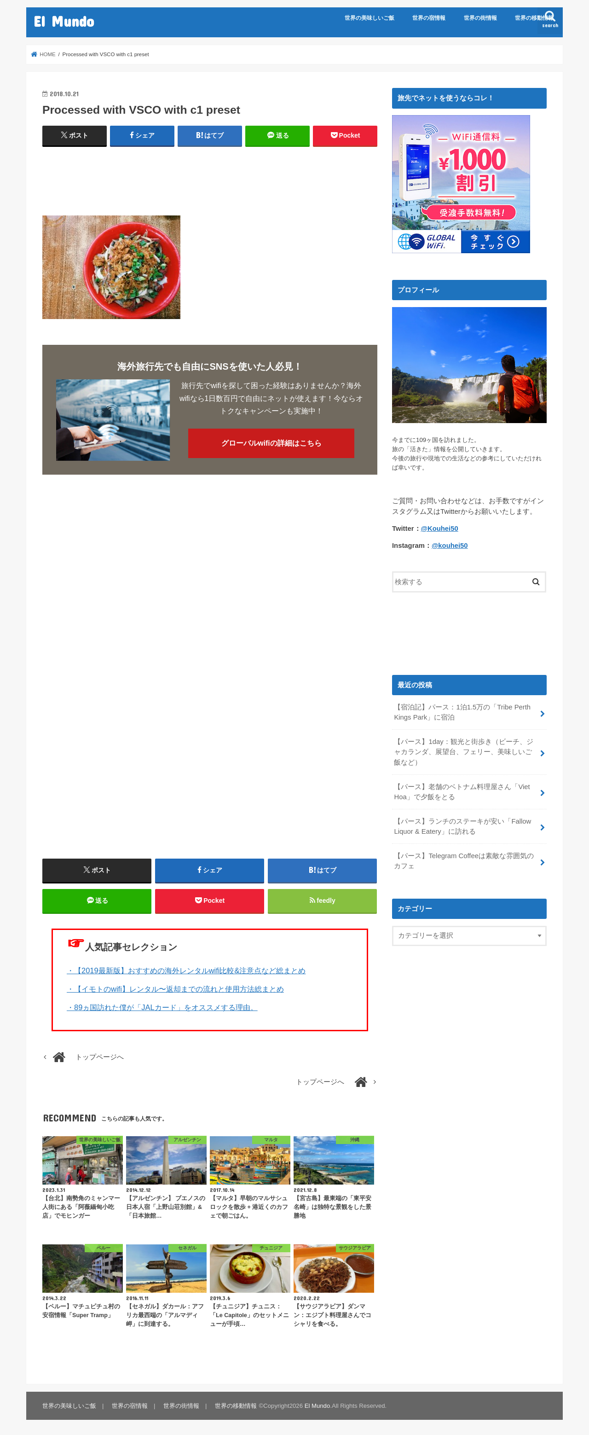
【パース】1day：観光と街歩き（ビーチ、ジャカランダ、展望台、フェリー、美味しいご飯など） (463, 751)
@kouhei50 (450, 545)
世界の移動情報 (534, 18)
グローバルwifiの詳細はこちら (271, 443)
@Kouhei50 (439, 528)
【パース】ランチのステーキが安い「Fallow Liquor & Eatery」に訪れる (462, 826)
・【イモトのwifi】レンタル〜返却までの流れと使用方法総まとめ (175, 989)
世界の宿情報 (428, 18)
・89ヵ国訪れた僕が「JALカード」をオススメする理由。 (162, 1007)
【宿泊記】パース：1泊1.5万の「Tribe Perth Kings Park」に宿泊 (462, 711)
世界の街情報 (480, 18)
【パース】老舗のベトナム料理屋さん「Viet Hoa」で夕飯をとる (462, 791)
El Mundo (64, 21)
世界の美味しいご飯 (369, 18)
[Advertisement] (209, 177)
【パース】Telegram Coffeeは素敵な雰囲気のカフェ (464, 860)
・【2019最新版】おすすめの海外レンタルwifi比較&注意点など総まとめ (186, 970)
